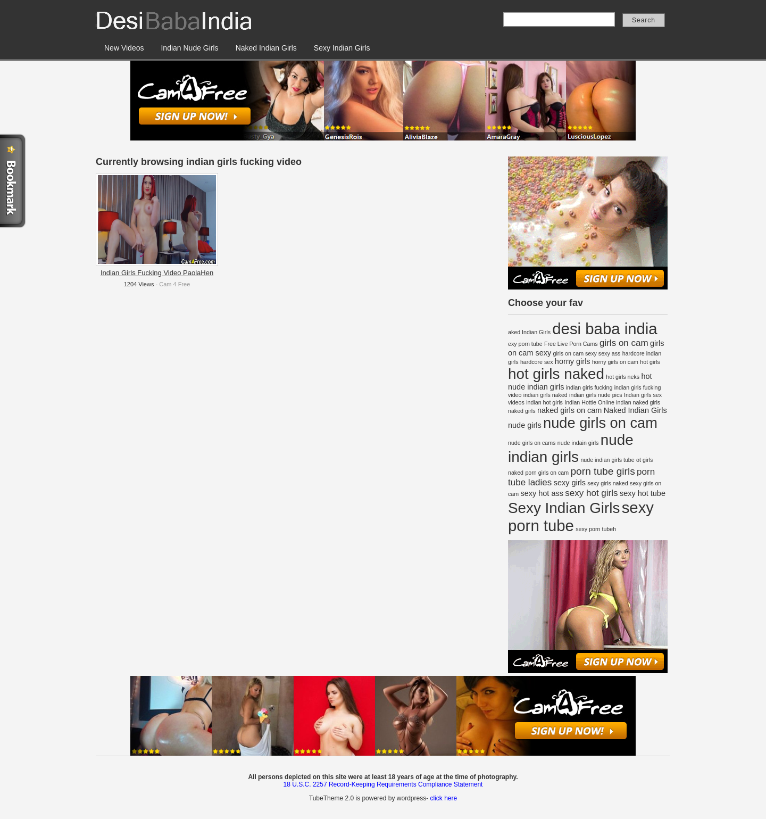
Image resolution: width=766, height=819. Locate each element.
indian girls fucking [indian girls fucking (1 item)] (589, 387)
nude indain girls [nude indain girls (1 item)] (578, 443)
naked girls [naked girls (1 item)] (522, 411)
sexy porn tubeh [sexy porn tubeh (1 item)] (596, 529)
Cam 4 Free (174, 284)
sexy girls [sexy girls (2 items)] (570, 482)
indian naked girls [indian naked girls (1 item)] (638, 402)
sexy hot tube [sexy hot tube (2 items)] (642, 493)
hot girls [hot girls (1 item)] (650, 362)
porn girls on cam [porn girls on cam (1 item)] (547, 472)
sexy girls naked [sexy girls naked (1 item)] (607, 483)
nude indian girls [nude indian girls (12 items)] (571, 448)
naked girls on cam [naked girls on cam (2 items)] (569, 410)
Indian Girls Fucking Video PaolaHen (157, 273)
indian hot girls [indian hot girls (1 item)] (544, 402)
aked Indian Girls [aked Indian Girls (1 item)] (529, 332)
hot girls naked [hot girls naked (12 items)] (556, 374)
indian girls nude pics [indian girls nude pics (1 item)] (595, 395)
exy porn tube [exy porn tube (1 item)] (525, 344)
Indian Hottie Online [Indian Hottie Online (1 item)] (589, 402)
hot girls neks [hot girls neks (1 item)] (622, 377)
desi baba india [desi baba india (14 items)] (604, 328)
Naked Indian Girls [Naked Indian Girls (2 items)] (635, 410)
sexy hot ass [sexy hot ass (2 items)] (541, 493)
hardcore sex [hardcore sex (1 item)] (536, 362)
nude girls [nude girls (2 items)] (525, 425)
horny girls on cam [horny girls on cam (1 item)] (615, 362)
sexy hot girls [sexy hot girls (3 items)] (591, 493)
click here (443, 798)
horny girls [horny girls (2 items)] (572, 361)
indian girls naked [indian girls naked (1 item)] (545, 395)
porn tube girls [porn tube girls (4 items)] (602, 471)
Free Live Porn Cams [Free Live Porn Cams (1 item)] (571, 344)
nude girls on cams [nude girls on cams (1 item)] (531, 443)
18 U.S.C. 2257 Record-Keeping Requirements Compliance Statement (383, 784)
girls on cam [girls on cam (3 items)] (624, 343)
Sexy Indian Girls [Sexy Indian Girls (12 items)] (564, 508)
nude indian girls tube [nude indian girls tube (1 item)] (607, 460)
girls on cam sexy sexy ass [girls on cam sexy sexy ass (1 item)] (587, 353)
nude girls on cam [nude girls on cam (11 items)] (600, 423)
